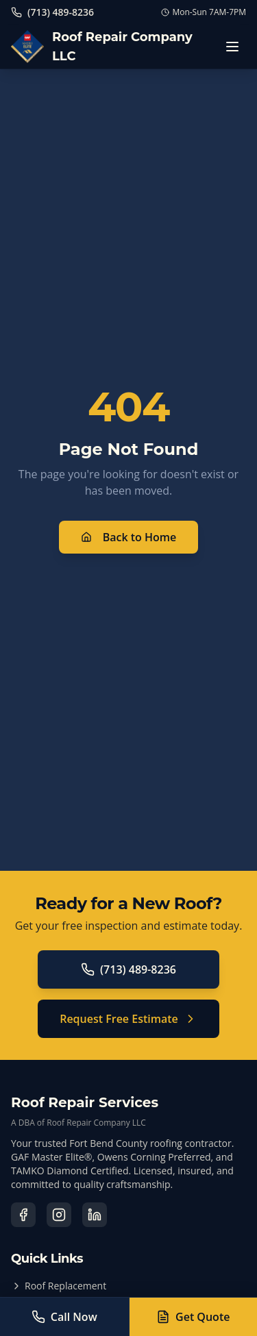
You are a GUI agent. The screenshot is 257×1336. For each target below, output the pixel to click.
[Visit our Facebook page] (23, 1214)
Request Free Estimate (128, 1018)
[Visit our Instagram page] (59, 1214)
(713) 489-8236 (128, 969)
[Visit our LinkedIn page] (94, 1214)
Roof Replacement (58, 1285)
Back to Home (129, 537)
